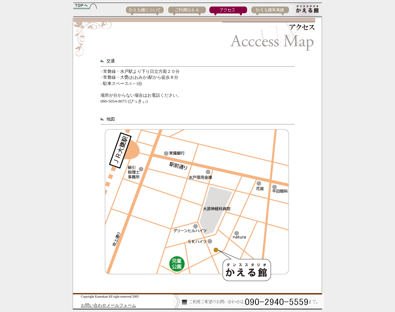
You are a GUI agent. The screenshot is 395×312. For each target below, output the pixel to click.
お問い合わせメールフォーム (108, 305)
